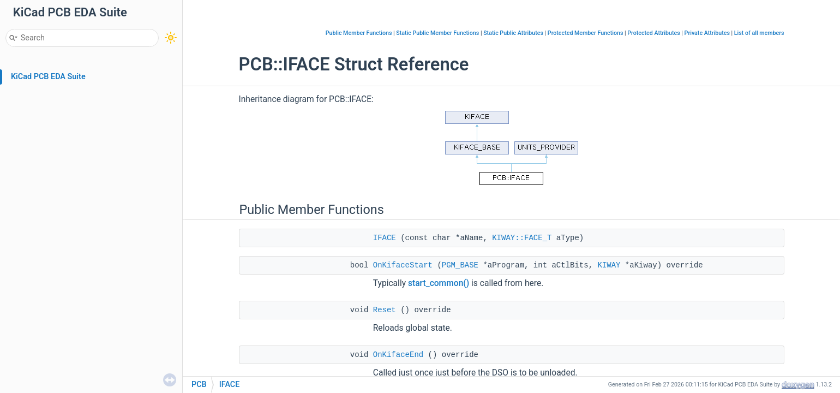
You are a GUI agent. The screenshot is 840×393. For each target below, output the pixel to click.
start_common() (438, 283)
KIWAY (608, 265)
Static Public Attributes (513, 33)
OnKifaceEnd (398, 354)
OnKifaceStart (403, 265)
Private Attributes (707, 33)
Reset (384, 310)
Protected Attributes (653, 33)
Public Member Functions (359, 33)
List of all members (759, 33)
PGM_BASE (460, 265)
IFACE (384, 238)
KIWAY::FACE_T (521, 238)
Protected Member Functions (585, 33)
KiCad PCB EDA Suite (48, 76)
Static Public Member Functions (437, 33)
